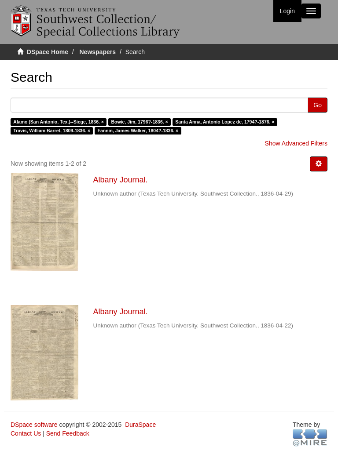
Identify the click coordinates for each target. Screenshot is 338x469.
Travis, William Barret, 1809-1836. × (51, 130)
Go (317, 105)
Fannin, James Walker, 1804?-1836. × (138, 130)
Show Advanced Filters (296, 143)
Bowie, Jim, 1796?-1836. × (139, 121)
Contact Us (26, 433)
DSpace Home (47, 51)
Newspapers (98, 51)
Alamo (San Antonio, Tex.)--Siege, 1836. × (58, 121)
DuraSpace (140, 424)
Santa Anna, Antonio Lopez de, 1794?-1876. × (224, 121)
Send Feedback (67, 433)
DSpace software (34, 424)
